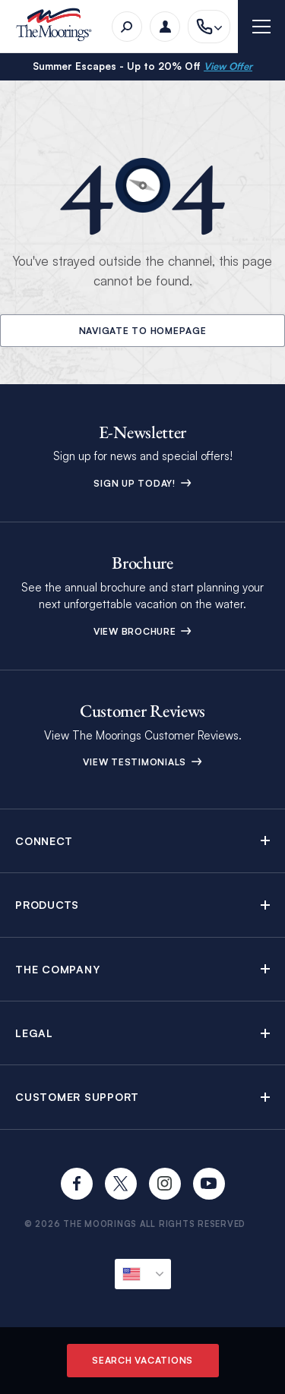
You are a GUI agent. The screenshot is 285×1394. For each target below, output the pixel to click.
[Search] (127, 26)
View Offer (228, 66)
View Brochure (142, 631)
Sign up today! (142, 483)
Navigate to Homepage (143, 330)
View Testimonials (142, 762)
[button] (142, 841)
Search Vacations (142, 1360)
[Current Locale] (143, 1274)
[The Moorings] (59, 27)
